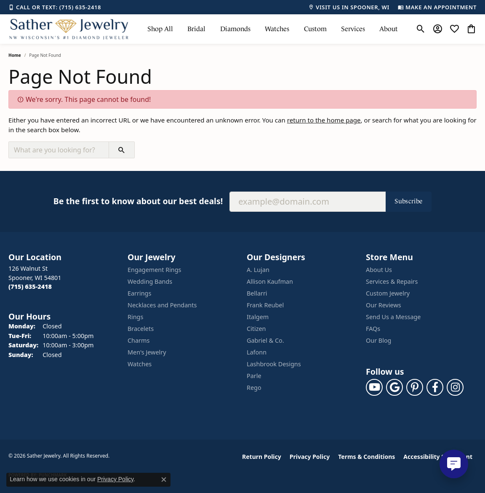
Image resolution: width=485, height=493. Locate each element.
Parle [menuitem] (254, 376)
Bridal (196, 28)
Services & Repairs (392, 281)
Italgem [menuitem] (258, 317)
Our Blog (378, 340)
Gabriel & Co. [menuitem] (265, 340)
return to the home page (324, 120)
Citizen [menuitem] (256, 329)
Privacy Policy (310, 457)
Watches (277, 28)
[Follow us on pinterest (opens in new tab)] (414, 387)
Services (353, 28)
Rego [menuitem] (254, 388)
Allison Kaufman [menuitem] (270, 281)
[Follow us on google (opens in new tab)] (394, 387)
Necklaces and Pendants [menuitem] (162, 305)
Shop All (160, 28)
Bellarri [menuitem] (257, 293)
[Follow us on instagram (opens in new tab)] (455, 387)
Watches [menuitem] (140, 364)
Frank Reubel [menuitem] (265, 305)
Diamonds (235, 28)
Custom (315, 28)
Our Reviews (383, 305)
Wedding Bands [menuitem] (150, 281)
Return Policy (261, 457)
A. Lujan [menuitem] (258, 270)
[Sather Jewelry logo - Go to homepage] (69, 29)
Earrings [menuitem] (139, 293)
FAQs (373, 329)
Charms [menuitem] (138, 340)
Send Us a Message (393, 317)
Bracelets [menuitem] (141, 329)
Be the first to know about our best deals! (138, 201)
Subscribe (408, 201)
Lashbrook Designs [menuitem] (274, 364)
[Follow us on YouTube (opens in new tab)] (374, 387)
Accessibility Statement (437, 457)
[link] (54, 7)
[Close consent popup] (163, 479)
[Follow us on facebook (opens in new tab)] (434, 387)
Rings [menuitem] (135, 317)
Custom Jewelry (388, 293)
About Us (379, 270)
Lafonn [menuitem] (256, 352)
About (388, 28)
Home (14, 55)
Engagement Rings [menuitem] (154, 270)
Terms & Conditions (366, 457)
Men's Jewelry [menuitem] (147, 352)
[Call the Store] (30, 286)
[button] (421, 29)
